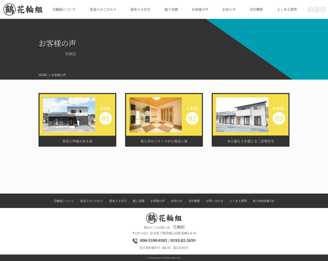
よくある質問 (287, 9)
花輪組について (64, 9)
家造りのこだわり (103, 9)
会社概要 (256, 9)
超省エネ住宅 (140, 9)
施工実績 (171, 9)
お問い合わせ (214, 200)
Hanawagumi (156, 257)
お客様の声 (200, 9)
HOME (42, 75)
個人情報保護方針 (263, 201)
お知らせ (229, 9)
